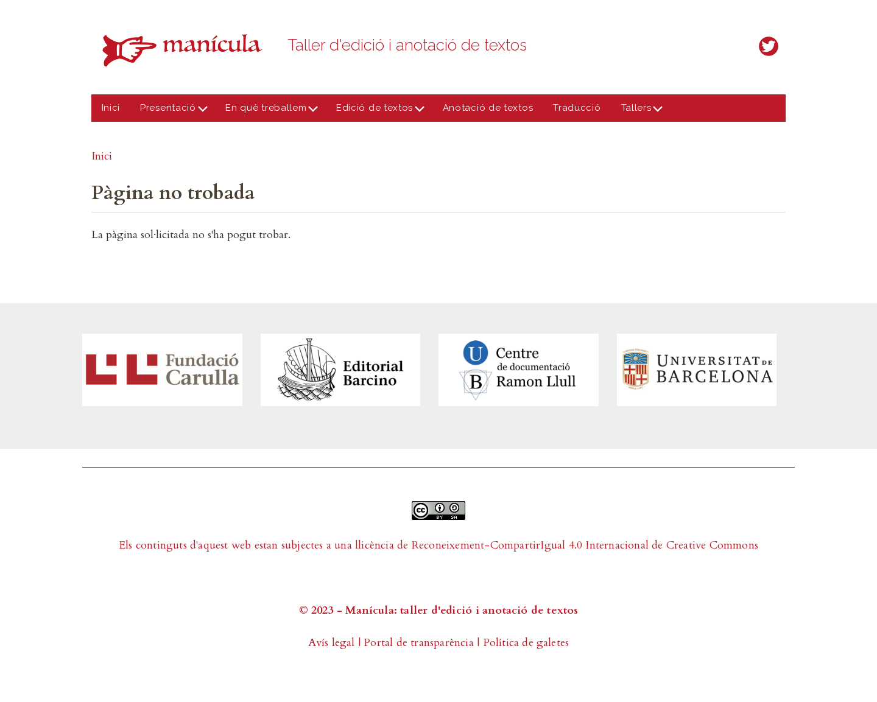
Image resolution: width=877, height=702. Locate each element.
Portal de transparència (419, 642)
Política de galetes (526, 642)
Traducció (577, 107)
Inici (111, 107)
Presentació (170, 112)
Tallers (638, 112)
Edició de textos (377, 112)
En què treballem (269, 112)
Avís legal (331, 642)
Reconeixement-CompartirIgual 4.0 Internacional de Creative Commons (585, 545)
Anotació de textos (488, 107)
